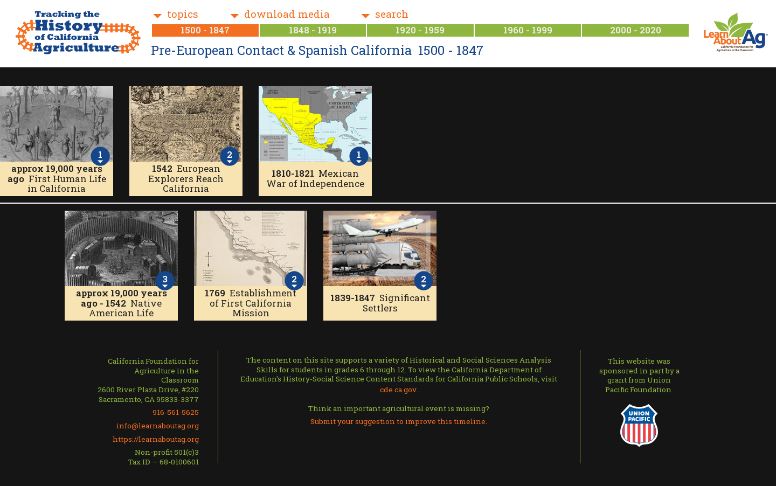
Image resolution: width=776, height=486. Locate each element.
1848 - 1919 (313, 30)
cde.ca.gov (398, 389)
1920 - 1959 (420, 30)
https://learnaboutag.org (156, 439)
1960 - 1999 (527, 30)
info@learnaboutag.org (157, 426)
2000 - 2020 (635, 30)
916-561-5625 (176, 412)
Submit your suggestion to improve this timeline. (398, 421)
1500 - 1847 (205, 30)
